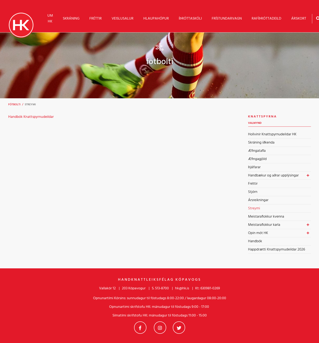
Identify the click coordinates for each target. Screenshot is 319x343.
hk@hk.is (182, 288)
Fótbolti (14, 104)
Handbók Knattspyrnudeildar (31, 117)
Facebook (140, 327)
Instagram (160, 327)
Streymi (30, 104)
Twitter (179, 327)
